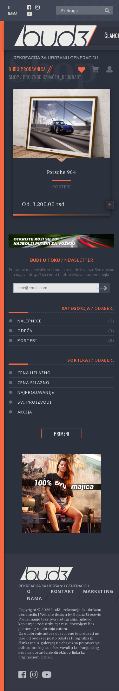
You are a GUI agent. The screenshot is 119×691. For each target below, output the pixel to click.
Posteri (61, 187)
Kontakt (63, 591)
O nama (12, 10)
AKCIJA (24, 412)
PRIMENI (61, 433)
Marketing (98, 591)
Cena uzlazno (34, 373)
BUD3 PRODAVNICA (27, 68)
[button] (105, 10)
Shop (14, 76)
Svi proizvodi (34, 402)
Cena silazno (33, 382)
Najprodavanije (35, 392)
